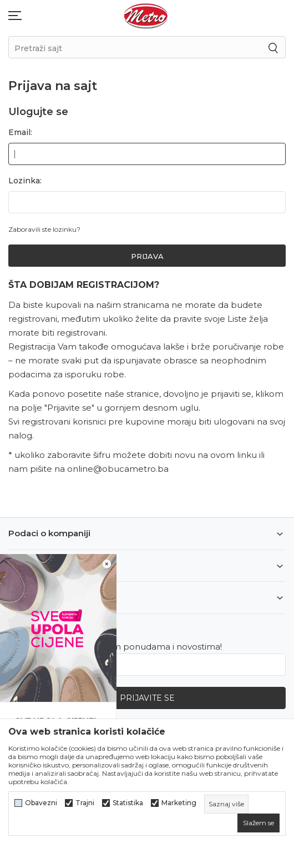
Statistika (128, 803)
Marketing (178, 803)
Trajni (84, 803)
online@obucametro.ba (118, 468)
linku (247, 455)
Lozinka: (25, 181)
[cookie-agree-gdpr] (258, 823)
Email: (20, 132)
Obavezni (41, 803)
